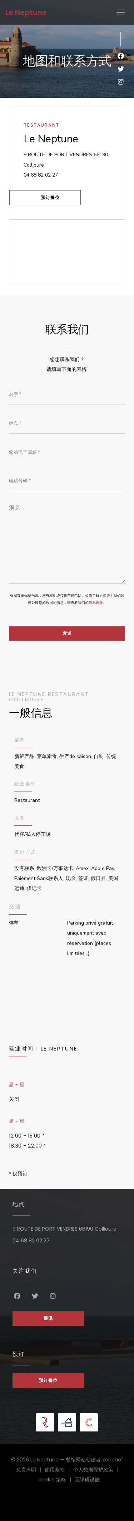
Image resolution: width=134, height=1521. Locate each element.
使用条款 (59, 1470)
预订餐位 (50, 197)
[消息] (67, 541)
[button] (121, 12)
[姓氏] (67, 423)
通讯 (48, 1318)
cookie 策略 (56, 1480)
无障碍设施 (87, 1480)
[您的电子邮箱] (67, 452)
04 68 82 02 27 (41, 175)
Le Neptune (26, 12)
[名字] (67, 395)
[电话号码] (67, 481)
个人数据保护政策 (97, 1470)
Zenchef (112, 1459)
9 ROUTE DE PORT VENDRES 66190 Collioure (66, 159)
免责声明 (30, 1470)
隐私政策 (96, 602)
